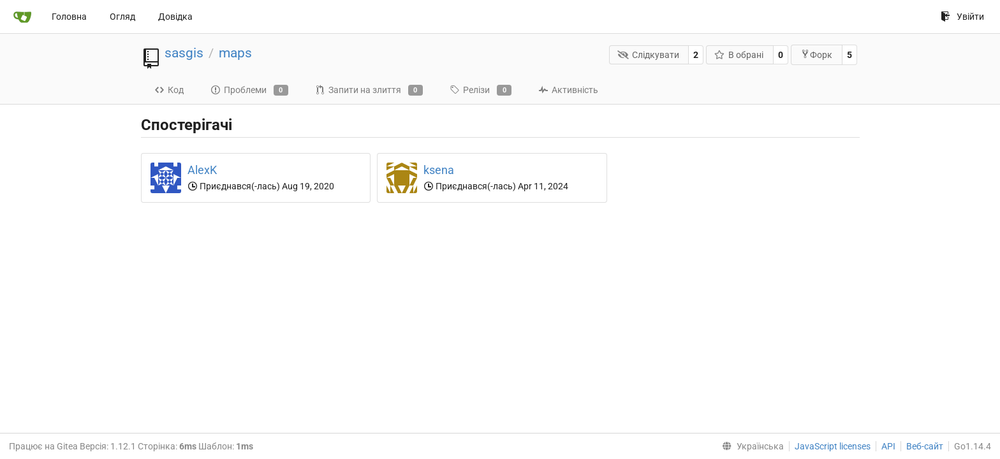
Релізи (480, 90)
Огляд (122, 16)
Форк (816, 54)
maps (235, 53)
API (888, 446)
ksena (438, 170)
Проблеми (249, 90)
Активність (568, 90)
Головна (69, 16)
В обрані (739, 55)
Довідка (175, 16)
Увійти (962, 16)
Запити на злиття (369, 90)
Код (169, 90)
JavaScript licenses (833, 446)
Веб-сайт (924, 446)
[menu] (750, 446)
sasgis (184, 53)
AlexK (202, 170)
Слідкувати (648, 55)
